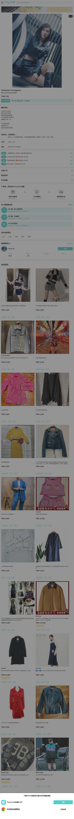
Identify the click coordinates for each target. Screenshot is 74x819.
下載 (63, 802)
